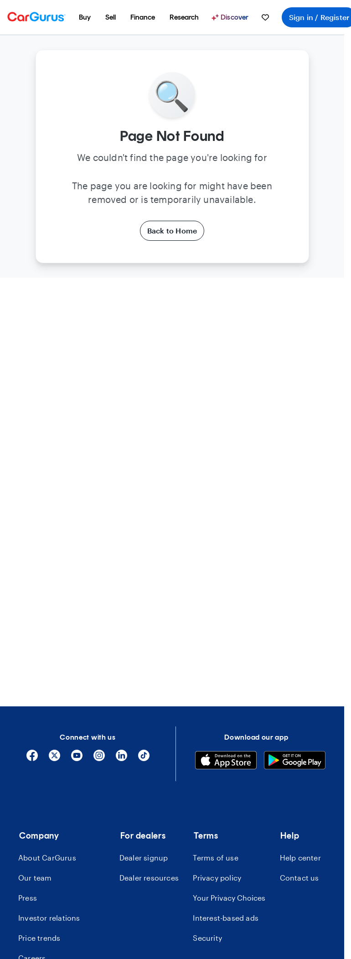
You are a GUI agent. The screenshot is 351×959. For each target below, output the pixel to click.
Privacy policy (217, 877)
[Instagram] (99, 758)
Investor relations (49, 917)
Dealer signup (143, 857)
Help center (300, 857)
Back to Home (172, 230)
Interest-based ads (225, 917)
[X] (54, 758)
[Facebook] (32, 758)
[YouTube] (77, 758)
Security (207, 937)
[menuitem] (85, 17)
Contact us (299, 877)
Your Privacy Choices (229, 897)
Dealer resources (149, 877)
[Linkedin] (121, 758)
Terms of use (215, 857)
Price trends (39, 937)
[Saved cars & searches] (265, 17)
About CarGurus (47, 857)
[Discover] (231, 17)
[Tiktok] (144, 758)
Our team (35, 877)
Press (27, 897)
